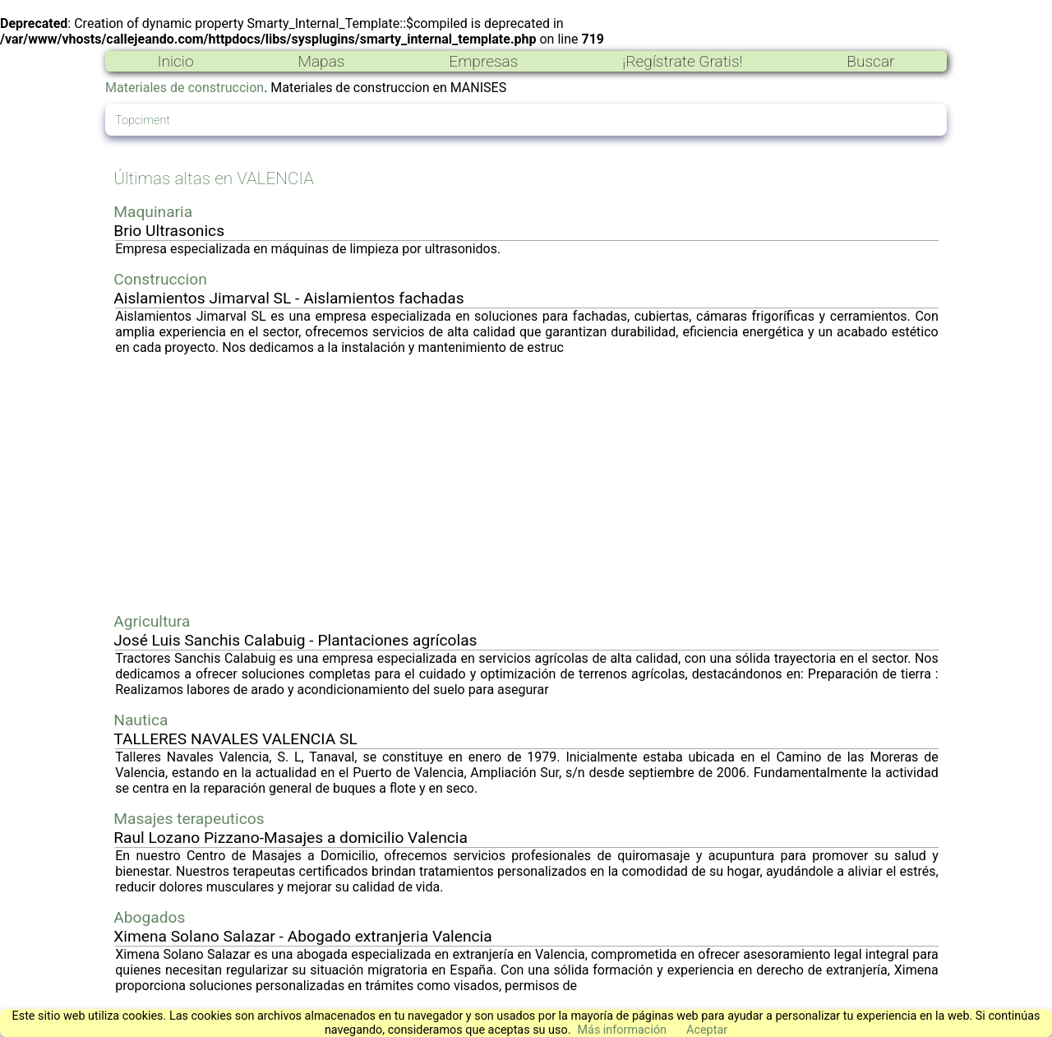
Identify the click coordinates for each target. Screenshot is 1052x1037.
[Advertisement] (527, 483)
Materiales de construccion (184, 87)
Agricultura (151, 621)
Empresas (483, 61)
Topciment (142, 120)
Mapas (321, 61)
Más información (622, 1030)
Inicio (175, 61)
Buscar (870, 61)
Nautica (140, 720)
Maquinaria (152, 211)
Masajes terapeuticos (188, 818)
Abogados (149, 917)
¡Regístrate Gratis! (682, 61)
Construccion (160, 279)
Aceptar (706, 1030)
